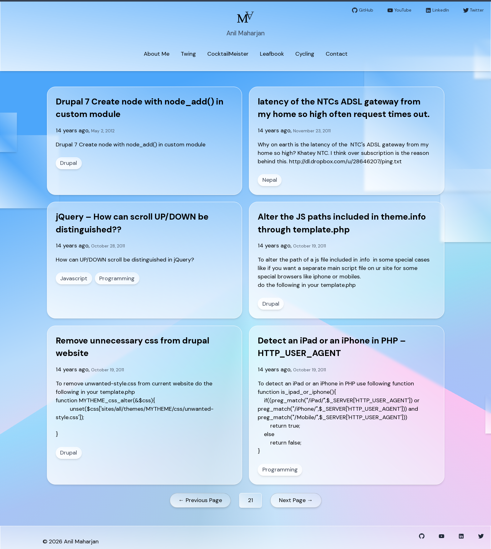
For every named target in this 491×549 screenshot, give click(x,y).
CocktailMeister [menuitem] (228, 54)
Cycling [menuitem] (304, 54)
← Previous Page (200, 500)
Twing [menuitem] (188, 54)
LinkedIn (437, 10)
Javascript (73, 278)
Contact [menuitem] (337, 54)
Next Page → (296, 500)
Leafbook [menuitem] (272, 54)
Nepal (269, 180)
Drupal (68, 163)
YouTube (399, 10)
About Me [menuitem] (156, 54)
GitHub (362, 10)
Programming (117, 278)
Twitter (473, 10)
